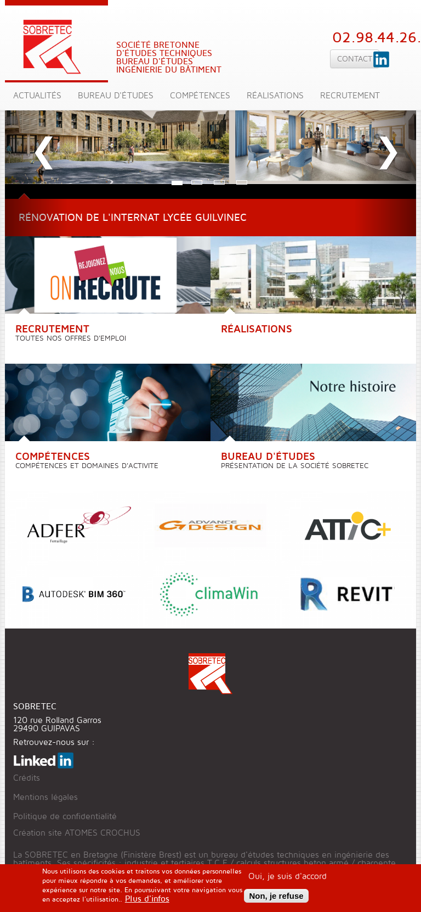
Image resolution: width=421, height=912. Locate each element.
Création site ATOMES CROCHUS (76, 833)
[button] (36, 139)
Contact (354, 58)
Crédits (26, 778)
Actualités (37, 96)
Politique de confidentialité (65, 816)
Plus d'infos (147, 902)
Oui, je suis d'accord (287, 880)
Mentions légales (45, 797)
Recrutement (350, 96)
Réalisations (275, 96)
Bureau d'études (115, 96)
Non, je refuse (276, 899)
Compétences (200, 96)
